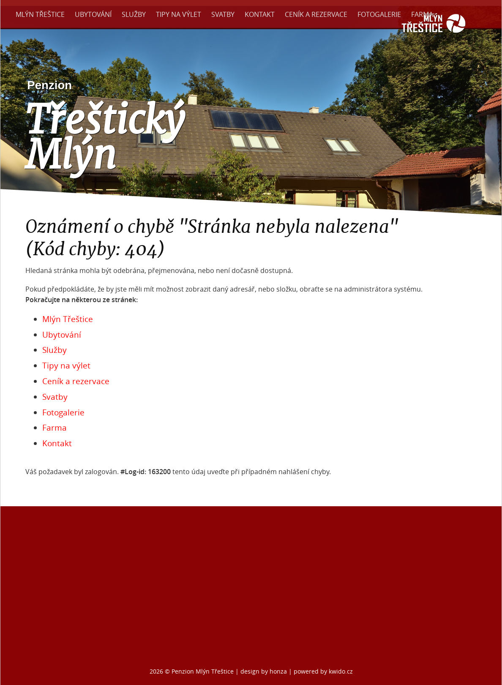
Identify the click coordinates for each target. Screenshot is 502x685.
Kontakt (260, 14)
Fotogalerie (379, 14)
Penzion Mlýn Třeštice (203, 671)
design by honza (264, 671)
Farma (422, 14)
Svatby (223, 14)
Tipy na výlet (178, 14)
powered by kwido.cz (323, 671)
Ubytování (93, 14)
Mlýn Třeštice (40, 14)
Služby (134, 14)
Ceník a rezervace (316, 14)
